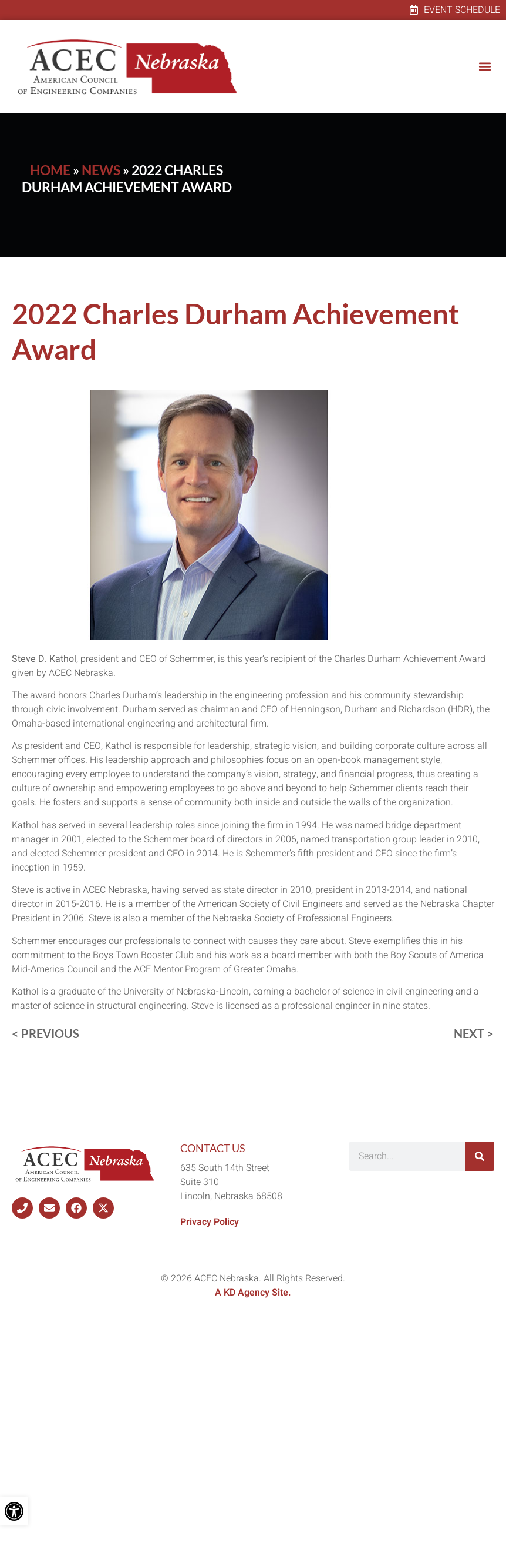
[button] (484, 66)
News (101, 170)
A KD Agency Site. (253, 1293)
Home (50, 170)
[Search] (479, 1156)
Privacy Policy (209, 1222)
